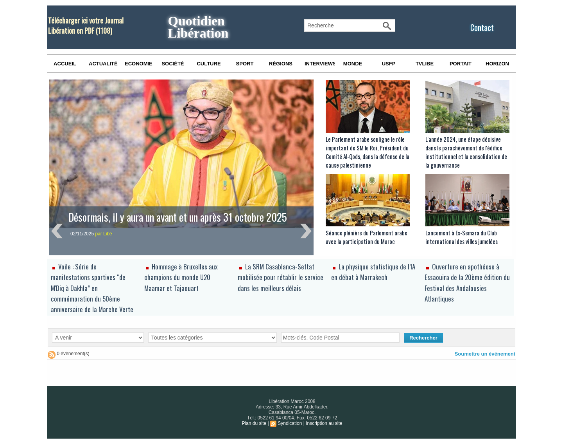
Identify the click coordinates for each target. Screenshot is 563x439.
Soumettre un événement (485, 354)
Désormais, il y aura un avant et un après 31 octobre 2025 (177, 217)
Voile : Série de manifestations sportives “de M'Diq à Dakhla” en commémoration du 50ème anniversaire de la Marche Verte (92, 288)
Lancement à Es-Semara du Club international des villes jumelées (461, 237)
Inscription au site (324, 423)
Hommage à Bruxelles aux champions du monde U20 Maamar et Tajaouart (181, 277)
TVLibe (425, 64)
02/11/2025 (82, 234)
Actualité (103, 64)
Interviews (320, 64)
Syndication (290, 423)
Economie (138, 64)
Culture (209, 64)
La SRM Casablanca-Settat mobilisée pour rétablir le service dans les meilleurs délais (280, 277)
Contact (482, 27)
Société (172, 64)
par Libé (103, 234)
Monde (352, 64)
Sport (245, 64)
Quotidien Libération (198, 27)
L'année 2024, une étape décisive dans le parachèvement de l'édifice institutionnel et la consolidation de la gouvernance (466, 152)
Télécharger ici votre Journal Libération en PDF (86, 25)
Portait (461, 64)
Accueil (65, 64)
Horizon (497, 64)
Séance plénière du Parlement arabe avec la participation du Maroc (366, 237)
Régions (280, 64)
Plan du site (254, 423)
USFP (389, 64)
